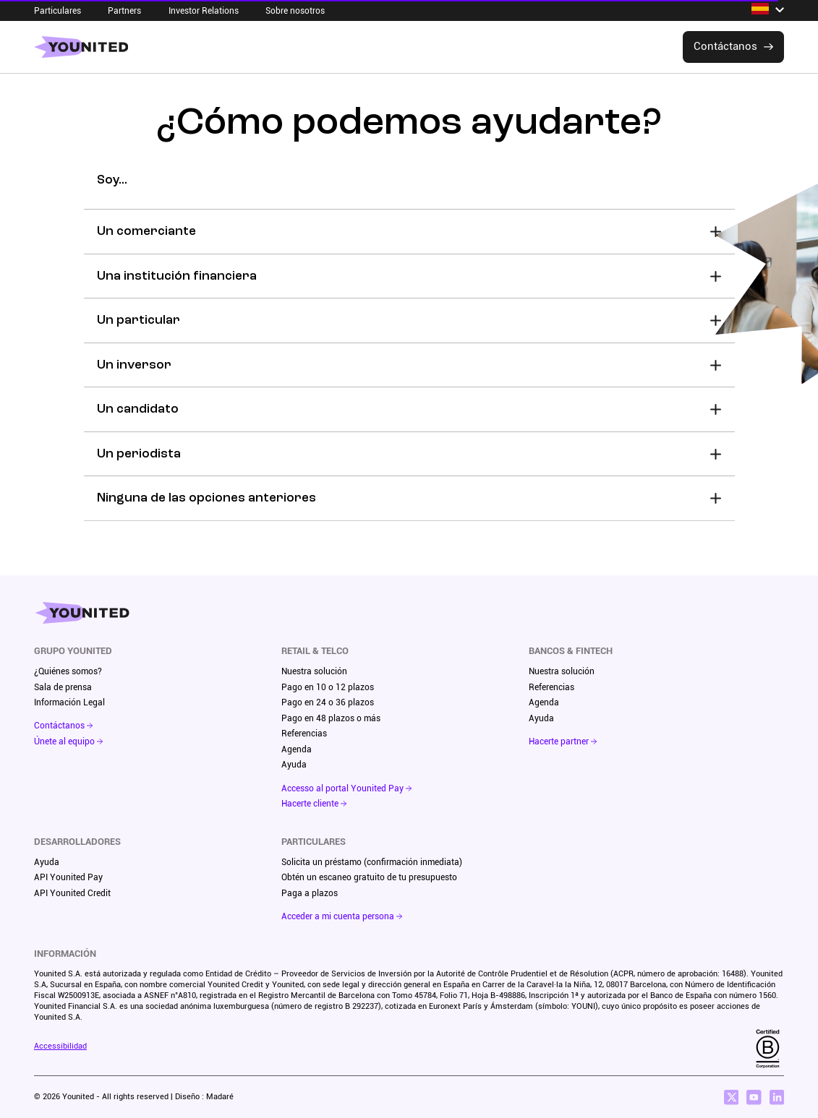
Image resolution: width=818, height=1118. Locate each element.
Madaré (220, 1096)
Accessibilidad (60, 1046)
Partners (124, 11)
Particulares (57, 11)
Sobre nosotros (295, 11)
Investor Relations (204, 11)
